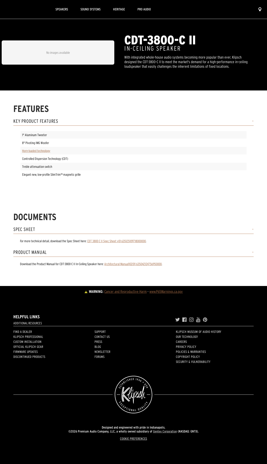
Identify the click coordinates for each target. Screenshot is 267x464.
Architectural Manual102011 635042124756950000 (133, 264)
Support (100, 332)
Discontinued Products (29, 357)
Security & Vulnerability (193, 362)
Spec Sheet (24, 229)
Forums (99, 357)
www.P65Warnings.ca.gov (166, 291)
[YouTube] (198, 320)
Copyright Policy (188, 357)
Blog (97, 347)
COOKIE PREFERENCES (133, 438)
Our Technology (187, 337)
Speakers (61, 9)
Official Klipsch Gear (28, 347)
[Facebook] (184, 320)
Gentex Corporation (165, 431)
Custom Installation (27, 342)
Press (98, 342)
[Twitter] (177, 320)
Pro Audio (144, 9)
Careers (181, 342)
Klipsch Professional (28, 337)
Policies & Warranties (191, 352)
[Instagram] (191, 320)
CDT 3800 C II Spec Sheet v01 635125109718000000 (116, 241)
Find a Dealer (22, 332)
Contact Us (102, 337)
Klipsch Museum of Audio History (198, 332)
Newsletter (102, 352)
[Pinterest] (205, 320)
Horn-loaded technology (36, 151)
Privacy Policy (186, 347)
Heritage (119, 9)
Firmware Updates (25, 352)
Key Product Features (35, 121)
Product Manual (30, 252)
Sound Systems (91, 9)
